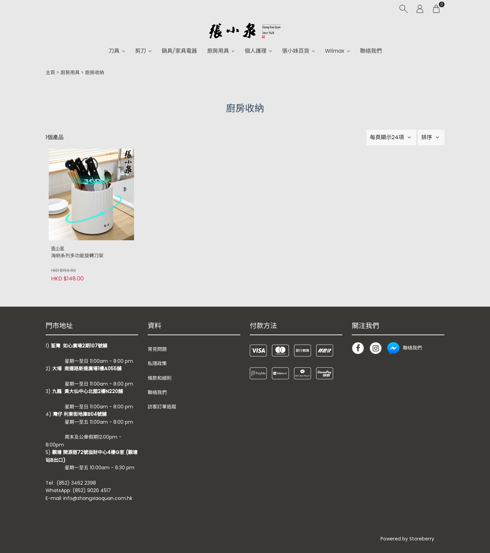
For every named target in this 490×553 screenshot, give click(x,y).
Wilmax (334, 51)
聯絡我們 (371, 51)
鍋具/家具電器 (179, 51)
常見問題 (157, 349)
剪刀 (140, 51)
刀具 (114, 51)
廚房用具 (218, 51)
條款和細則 (160, 378)
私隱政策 (157, 363)
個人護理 (255, 51)
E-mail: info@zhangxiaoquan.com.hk (89, 498)
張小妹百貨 (295, 51)
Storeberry (421, 538)
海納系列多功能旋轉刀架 (77, 256)
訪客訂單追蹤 (162, 406)
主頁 (50, 72)
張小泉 (57, 248)
